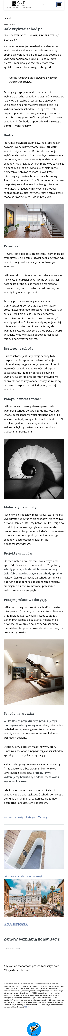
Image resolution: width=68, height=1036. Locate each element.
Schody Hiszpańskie (16, 923)
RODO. (26, 1007)
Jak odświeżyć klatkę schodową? (23, 876)
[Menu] (59, 4)
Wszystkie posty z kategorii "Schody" (26, 817)
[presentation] (25, 957)
